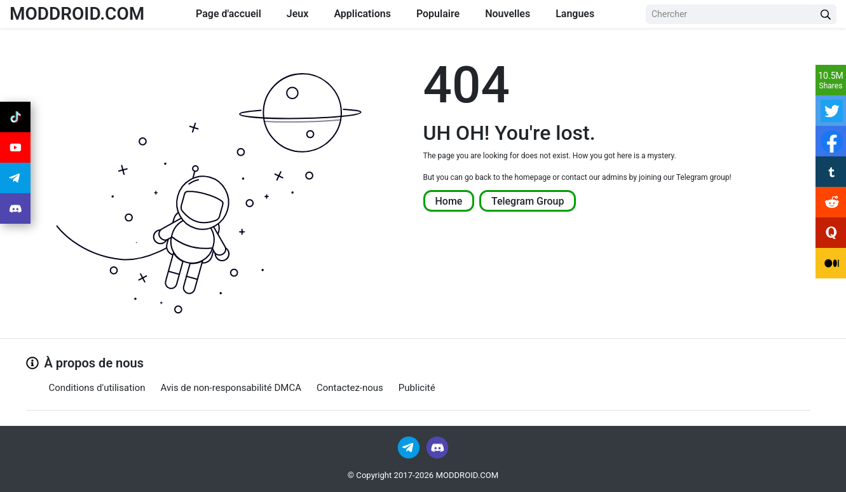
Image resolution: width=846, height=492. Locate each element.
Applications (362, 14)
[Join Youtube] (15, 147)
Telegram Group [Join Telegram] (527, 201)
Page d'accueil (228, 14)
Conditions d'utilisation (97, 387)
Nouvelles (507, 14)
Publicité (417, 387)
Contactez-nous (350, 387)
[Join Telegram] (409, 447)
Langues (575, 14)
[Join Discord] (437, 447)
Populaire (438, 14)
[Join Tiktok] (15, 117)
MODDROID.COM (77, 13)
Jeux (298, 14)
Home (449, 201)
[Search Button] (825, 14)
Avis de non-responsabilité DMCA (231, 387)
